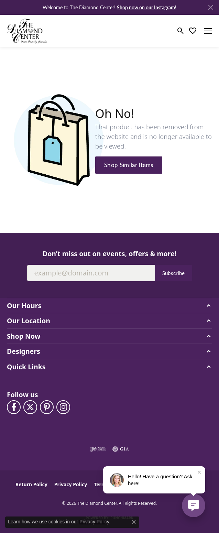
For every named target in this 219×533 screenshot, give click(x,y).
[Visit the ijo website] (98, 449)
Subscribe (173, 273)
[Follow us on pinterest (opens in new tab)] (47, 407)
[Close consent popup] (134, 522)
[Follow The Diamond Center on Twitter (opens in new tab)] (30, 407)
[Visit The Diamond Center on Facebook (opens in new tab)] (14, 407)
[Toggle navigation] (208, 31)
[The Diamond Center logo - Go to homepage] (27, 31)
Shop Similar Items (128, 165)
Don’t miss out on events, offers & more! (109, 254)
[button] (180, 31)
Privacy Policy (70, 484)
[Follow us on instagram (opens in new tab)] (63, 407)
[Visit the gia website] (120, 449)
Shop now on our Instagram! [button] (146, 7)
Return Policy (31, 484)
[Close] (210, 7)
